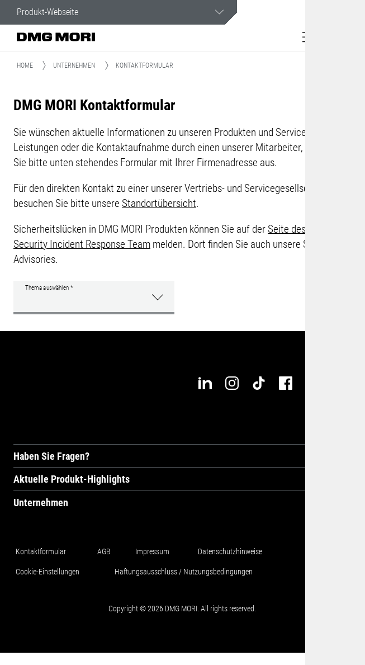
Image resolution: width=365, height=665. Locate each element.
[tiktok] (259, 383)
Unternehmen (74, 65)
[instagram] (232, 383)
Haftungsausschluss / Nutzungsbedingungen (184, 571)
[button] (309, 37)
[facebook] (285, 383)
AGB (104, 551)
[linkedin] (205, 383)
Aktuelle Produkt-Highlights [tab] (71, 479)
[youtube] (312, 383)
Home (25, 65)
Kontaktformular (41, 551)
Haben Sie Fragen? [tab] (51, 456)
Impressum (152, 551)
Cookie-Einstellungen (47, 571)
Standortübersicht (159, 203)
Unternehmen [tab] (40, 502)
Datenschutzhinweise (230, 551)
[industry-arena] (339, 383)
